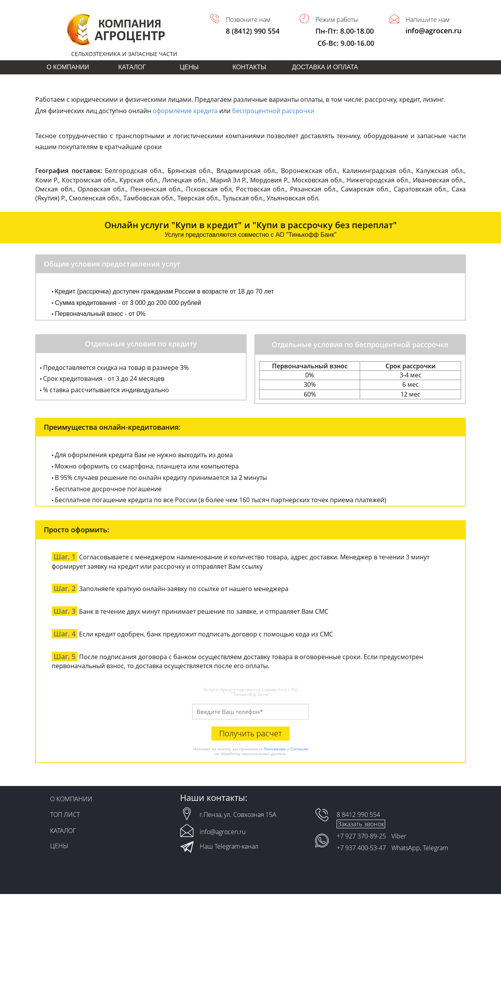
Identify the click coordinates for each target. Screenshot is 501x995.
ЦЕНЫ (189, 67)
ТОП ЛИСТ (65, 814)
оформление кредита (185, 110)
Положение (275, 749)
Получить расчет (250, 733)
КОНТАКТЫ (249, 67)
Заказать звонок (361, 824)
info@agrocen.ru (433, 30)
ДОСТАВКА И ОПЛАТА (325, 67)
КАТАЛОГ (132, 67)
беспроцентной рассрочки (273, 110)
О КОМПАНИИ (68, 67)
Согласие (299, 749)
